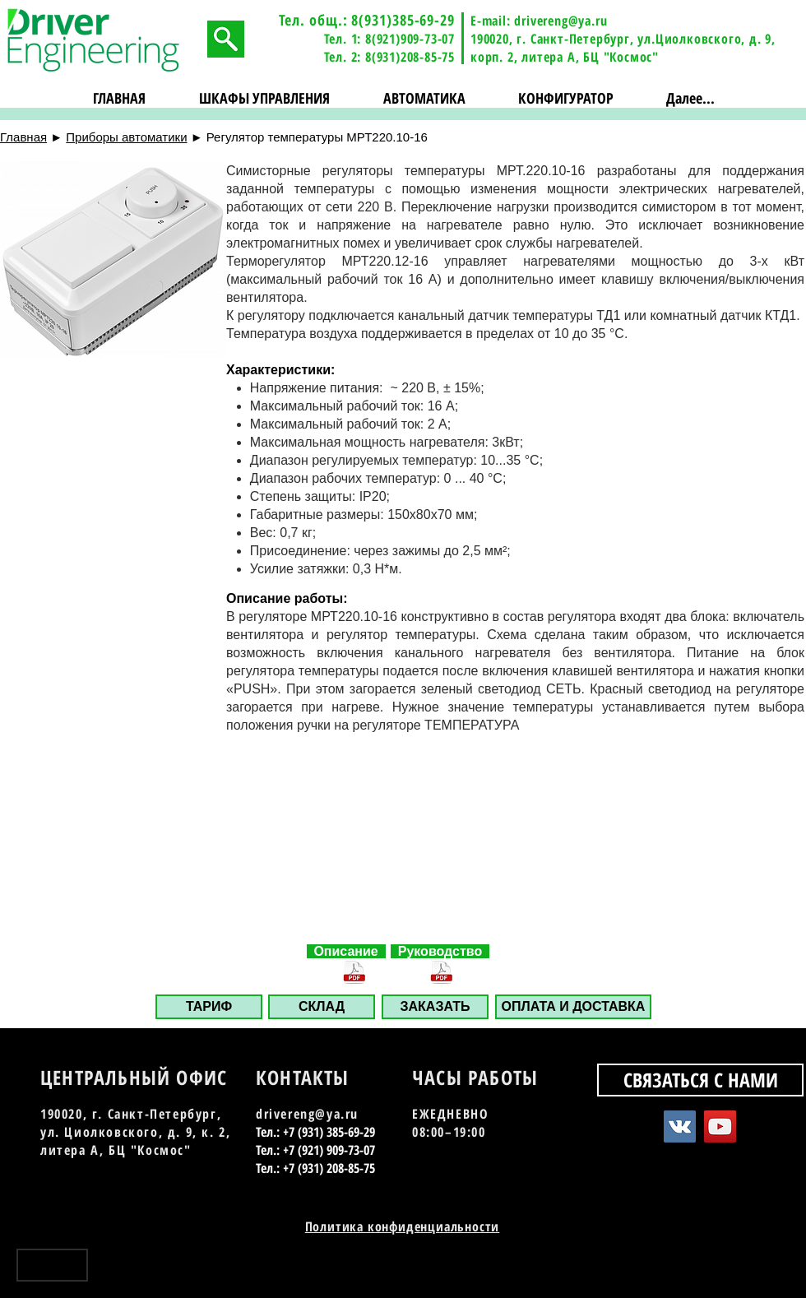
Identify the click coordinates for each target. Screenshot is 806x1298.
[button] (265, 98)
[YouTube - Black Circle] (750, 1271)
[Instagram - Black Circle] (779, 1271)
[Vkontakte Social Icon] (680, 1126)
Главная (23, 137)
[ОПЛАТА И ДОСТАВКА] (573, 1006)
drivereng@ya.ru (560, 21)
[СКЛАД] (321, 1006)
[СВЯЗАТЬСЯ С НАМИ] (700, 1080)
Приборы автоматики (126, 137)
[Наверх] (52, 1265)
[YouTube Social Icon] (720, 1126)
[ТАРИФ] (208, 1006)
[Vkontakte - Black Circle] (721, 1271)
